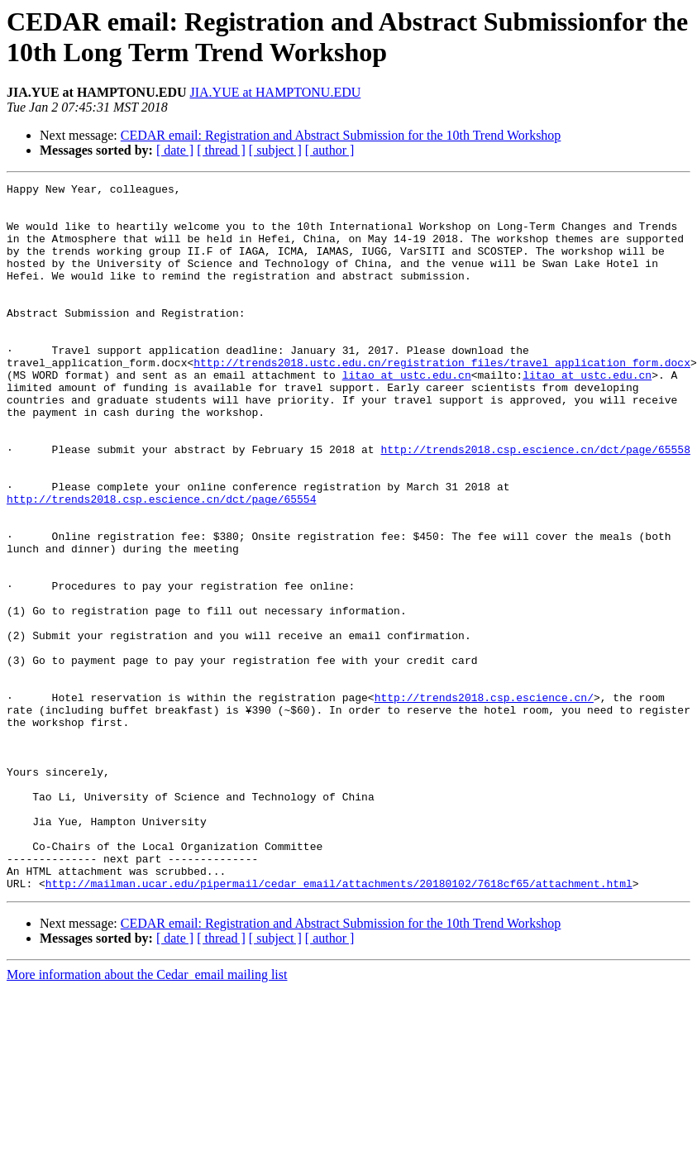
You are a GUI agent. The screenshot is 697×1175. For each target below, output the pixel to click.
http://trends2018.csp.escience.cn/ (484, 801)
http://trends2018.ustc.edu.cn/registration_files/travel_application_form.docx (441, 399)
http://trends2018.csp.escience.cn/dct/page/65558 (535, 503)
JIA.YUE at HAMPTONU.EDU (274, 92)
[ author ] (330, 150)
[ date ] (174, 150)
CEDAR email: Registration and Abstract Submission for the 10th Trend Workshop (341, 135)
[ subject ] (275, 150)
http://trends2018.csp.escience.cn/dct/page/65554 (161, 563)
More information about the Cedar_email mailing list (147, 1116)
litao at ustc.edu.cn (406, 414)
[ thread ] (221, 150)
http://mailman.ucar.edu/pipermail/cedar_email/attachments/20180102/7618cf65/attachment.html (339, 1024)
